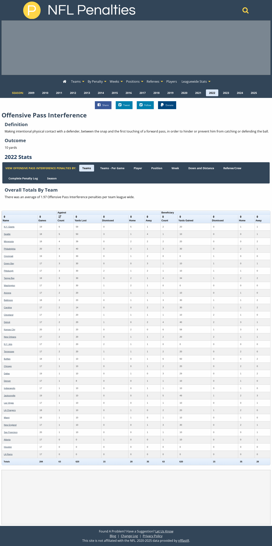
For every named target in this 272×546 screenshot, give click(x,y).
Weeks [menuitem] (114, 81)
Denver (7, 381)
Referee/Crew (232, 168)
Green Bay (9, 263)
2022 (212, 93)
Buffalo (7, 359)
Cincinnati (8, 256)
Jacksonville (9, 395)
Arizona (7, 293)
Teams (86, 168)
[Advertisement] (136, 48)
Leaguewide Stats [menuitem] (194, 81)
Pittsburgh (9, 271)
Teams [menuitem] (76, 81)
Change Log (129, 536)
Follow (145, 105)
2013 (87, 93)
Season (52, 178)
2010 (45, 93)
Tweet (124, 105)
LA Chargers (10, 410)
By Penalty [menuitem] (95, 81)
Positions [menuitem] (133, 81)
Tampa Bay (9, 278)
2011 (59, 93)
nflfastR (183, 540)
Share (103, 105)
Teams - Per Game (112, 168)
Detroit (7, 322)
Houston (8, 447)
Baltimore (8, 300)
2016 (129, 93)
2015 (115, 93)
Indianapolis (9, 388)
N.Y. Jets (8, 344)
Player (138, 168)
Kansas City (9, 329)
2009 (31, 93)
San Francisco (10, 432)
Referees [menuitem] (153, 81)
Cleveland (8, 315)
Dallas (7, 373)
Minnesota (9, 241)
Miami (6, 417)
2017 (142, 93)
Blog (113, 536)
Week (175, 168)
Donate (167, 105)
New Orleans (10, 337)
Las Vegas (9, 403)
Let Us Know (164, 531)
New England (10, 425)
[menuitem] (64, 81)
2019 (170, 93)
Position (156, 168)
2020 (184, 93)
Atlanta (7, 439)
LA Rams (8, 454)
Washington (9, 285)
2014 (101, 93)
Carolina (8, 307)
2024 (240, 93)
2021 (198, 93)
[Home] (245, 11)
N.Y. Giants (9, 227)
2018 (156, 93)
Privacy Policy (152, 536)
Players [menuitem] (171, 81)
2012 (73, 93)
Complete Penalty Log (23, 178)
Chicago (8, 366)
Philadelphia (9, 249)
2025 (254, 93)
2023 (226, 93)
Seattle (7, 234)
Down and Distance (201, 168)
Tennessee (9, 351)
